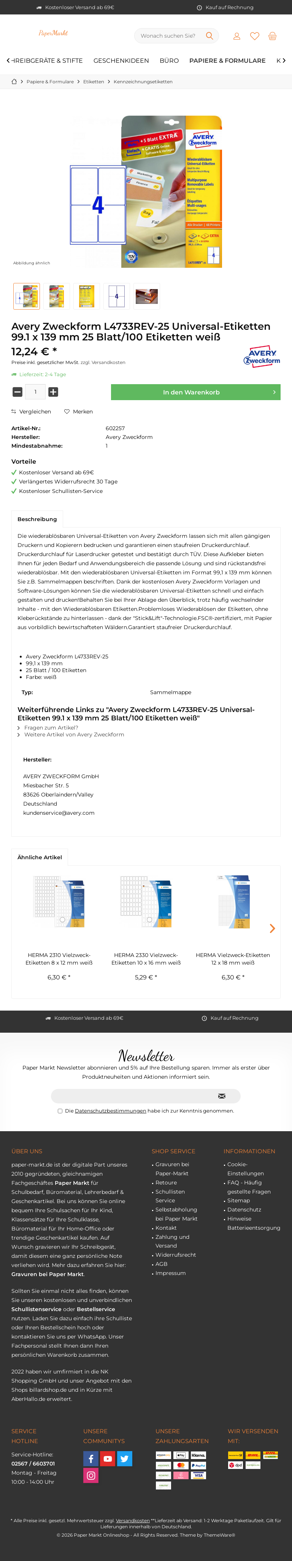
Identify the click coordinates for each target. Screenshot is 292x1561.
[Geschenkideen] (121, 61)
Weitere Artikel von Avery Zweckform (70, 734)
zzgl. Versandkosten (103, 362)
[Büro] (169, 61)
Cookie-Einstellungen (245, 1169)
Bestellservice (96, 1309)
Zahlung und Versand (172, 1241)
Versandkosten (133, 1520)
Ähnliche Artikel (39, 857)
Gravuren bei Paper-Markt (172, 1169)
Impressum (171, 1273)
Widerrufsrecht (176, 1254)
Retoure (166, 1182)
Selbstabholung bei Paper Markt (177, 1214)
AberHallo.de (28, 1399)
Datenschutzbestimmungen (110, 1111)
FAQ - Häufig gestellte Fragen (249, 1187)
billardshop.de (48, 1389)
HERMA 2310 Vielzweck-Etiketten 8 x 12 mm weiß (58, 959)
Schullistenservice (36, 1309)
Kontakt (166, 1227)
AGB (162, 1264)
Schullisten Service (170, 1196)
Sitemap (238, 1200)
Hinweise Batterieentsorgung (254, 1223)
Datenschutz (244, 1209)
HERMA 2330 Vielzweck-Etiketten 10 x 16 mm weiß (146, 959)
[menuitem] (273, 35)
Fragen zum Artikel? (47, 727)
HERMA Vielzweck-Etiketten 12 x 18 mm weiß (233, 959)
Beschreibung (37, 519)
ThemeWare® (219, 1535)
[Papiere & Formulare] (227, 61)
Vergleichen (31, 411)
